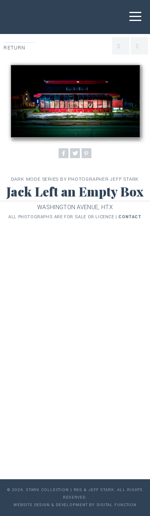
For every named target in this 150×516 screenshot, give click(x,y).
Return (14, 47)
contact (129, 217)
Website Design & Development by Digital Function (75, 505)
